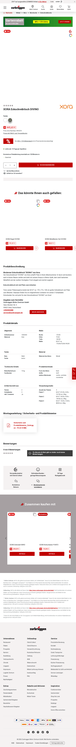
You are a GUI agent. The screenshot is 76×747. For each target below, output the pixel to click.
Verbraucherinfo (8, 659)
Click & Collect (31, 642)
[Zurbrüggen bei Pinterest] (43, 732)
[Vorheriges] (5, 538)
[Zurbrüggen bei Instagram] (38, 732)
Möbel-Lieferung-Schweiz (35, 669)
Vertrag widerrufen (57, 743)
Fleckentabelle (7, 693)
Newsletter (6, 703)
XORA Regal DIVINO (13, 239)
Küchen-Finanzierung (57, 662)
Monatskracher (32, 689)
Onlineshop (31, 639)
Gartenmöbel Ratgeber (10, 700)
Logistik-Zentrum (8, 673)
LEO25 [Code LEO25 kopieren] (59, 1)
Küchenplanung (56, 649)
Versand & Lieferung (33, 649)
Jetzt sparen (64, 21)
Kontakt (53, 645)
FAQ (28, 676)
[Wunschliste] (60, 7)
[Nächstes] (70, 538)
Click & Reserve (32, 645)
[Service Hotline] (74, 370)
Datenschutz (31, 666)
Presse (5, 676)
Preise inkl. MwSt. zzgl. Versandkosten (15, 133)
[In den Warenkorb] (46, 165)
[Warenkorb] (69, 7)
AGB (28, 659)
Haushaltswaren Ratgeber (11, 706)
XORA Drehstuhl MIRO (17, 545)
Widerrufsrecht (32, 662)
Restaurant (6, 642)
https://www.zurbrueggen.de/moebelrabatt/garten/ (43, 608)
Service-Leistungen (57, 673)
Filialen (5, 645)
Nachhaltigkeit (7, 679)
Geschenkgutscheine (9, 689)
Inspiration (55, 686)
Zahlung (29, 656)
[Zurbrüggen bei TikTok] (47, 732)
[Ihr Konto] (51, 7)
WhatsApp (54, 676)
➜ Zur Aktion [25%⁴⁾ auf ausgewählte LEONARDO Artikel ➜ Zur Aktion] (42, 1)
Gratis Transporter (56, 652)
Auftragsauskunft (56, 666)
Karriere (5, 652)
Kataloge (53, 703)
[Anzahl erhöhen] (14, 165)
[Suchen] (43, 7)
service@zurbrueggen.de (13, 313)
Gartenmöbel (55, 693)
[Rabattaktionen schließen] (74, 2)
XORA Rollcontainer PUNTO (48, 545)
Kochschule (30, 693)
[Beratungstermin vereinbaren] (74, 378)
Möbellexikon (7, 696)
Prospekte (6, 649)
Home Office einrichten (58, 710)
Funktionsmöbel (56, 689)
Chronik (5, 662)
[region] (38, 65)
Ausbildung (6, 656)
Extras (6, 686)
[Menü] (5, 7)
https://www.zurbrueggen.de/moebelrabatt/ (41, 590)
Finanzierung (55, 659)
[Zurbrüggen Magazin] (28, 732)
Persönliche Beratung (57, 642)
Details (22, 554)
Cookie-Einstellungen (41, 743)
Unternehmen (8, 639)
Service (54, 639)
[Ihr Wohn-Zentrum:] (33, 7)
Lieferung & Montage (57, 656)
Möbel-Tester (31, 696)
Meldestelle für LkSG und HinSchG (61, 669)
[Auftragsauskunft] (74, 374)
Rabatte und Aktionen (36, 686)
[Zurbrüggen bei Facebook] (33, 732)
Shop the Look (55, 696)
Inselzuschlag (31, 673)
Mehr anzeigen (38, 312)
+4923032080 (8, 310)
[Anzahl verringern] (5, 165)
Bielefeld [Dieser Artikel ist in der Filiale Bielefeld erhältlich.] (7, 157)
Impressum (6, 669)
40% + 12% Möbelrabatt (24, 141)
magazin (6, 666)
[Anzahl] (10, 165)
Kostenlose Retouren (33, 652)
